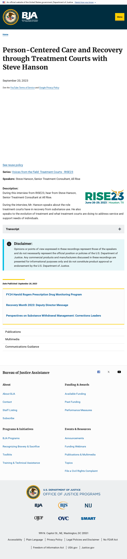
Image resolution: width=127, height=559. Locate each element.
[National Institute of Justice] (88, 508)
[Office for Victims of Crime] (63, 520)
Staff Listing (10, 410)
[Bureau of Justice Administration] (38, 507)
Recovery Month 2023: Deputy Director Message (37, 305)
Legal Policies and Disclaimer (82, 539)
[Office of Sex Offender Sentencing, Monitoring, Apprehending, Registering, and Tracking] (88, 520)
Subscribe (8, 418)
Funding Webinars (75, 446)
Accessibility (15, 539)
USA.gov (72, 547)
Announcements (74, 438)
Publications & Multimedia (80, 454)
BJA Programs (11, 438)
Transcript (12, 229)
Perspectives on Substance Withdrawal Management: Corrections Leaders (53, 315)
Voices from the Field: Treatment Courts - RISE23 (42, 172)
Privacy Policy (54, 539)
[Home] (29, 17)
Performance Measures (78, 410)
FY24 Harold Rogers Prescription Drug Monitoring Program (44, 294)
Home (5, 34)
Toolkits (7, 454)
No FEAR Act (110, 539)
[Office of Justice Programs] (11, 17)
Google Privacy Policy (49, 87)
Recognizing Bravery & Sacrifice (21, 446)
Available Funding (75, 393)
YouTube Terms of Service (22, 87)
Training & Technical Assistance (21, 462)
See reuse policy (13, 165)
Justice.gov (88, 547)
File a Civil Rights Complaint (81, 470)
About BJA (9, 393)
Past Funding (72, 401)
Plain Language (34, 539)
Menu (119, 17)
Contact (7, 401)
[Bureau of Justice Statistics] (63, 509)
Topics (69, 462)
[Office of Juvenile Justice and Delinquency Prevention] (38, 521)
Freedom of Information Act (48, 547)
